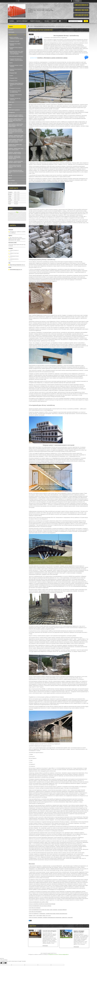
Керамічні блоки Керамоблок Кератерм (16, 70)
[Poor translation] (5, 963)
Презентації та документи (14, 109)
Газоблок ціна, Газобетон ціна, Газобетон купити (15, 145)
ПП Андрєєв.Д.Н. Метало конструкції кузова (15, 91)
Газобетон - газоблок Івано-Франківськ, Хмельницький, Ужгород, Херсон (15, 157)
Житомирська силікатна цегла (16, 56)
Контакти (54, 21)
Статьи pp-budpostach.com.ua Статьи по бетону (44, 26)
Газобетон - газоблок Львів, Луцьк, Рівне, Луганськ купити (16, 149)
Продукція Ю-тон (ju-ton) (15, 88)
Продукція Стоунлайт (14, 41)
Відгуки (10, 177)
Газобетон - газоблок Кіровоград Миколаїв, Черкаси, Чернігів (16, 162)
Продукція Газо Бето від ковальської (15, 99)
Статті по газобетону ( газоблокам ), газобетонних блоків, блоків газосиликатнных (48, 913)
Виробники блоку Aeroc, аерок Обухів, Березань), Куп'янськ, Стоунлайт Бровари (16, 52)
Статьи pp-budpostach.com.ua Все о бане (38, 901)
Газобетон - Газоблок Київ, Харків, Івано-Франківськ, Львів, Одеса (16, 136)
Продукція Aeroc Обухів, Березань (15, 44)
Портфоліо (11, 29)
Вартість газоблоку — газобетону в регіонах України (16, 38)
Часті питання (12, 180)
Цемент (11, 75)
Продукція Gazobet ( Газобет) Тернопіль (16, 66)
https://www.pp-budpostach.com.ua (17, 264)
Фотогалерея (11, 32)
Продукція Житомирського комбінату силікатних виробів (16, 59)
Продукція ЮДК (13, 72)
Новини (10, 104)
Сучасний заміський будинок (49, 930)
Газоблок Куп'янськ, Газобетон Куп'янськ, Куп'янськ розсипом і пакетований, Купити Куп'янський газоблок (16, 131)
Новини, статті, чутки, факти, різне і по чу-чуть (40, 915)
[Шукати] (86, 21)
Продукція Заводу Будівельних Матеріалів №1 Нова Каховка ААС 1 (16, 84)
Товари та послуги (35, 21)
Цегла (11, 62)
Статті (31, 26)
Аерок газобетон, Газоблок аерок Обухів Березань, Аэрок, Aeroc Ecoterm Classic (16, 125)
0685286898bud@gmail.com (16, 269)
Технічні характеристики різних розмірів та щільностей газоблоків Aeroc (16, 171)
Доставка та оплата (13, 183)
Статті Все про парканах (34, 907)
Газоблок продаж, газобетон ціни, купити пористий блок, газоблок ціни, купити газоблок (16, 141)
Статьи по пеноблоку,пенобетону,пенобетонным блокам (42, 903)
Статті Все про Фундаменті (35, 911)
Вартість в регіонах (22, 21)
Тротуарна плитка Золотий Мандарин (16, 95)
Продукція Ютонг (13, 80)
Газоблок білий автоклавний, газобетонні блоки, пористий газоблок (15, 166)
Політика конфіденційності (64, 954)
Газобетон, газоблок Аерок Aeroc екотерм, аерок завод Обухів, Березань (16, 120)
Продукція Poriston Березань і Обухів (16, 48)
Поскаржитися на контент (53, 954)
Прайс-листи (11, 102)
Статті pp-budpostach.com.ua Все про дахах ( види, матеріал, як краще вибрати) (48, 909)
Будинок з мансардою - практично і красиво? (79, 931)
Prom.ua (54, 953)
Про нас (47, 21)
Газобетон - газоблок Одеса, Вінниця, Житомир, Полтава (15, 153)
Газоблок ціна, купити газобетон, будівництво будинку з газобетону (16, 115)
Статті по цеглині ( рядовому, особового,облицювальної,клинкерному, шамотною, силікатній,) (51, 917)
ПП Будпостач (12, 112)
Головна (11, 21)
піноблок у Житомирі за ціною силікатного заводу (52, 57)
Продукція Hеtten (13, 78)
